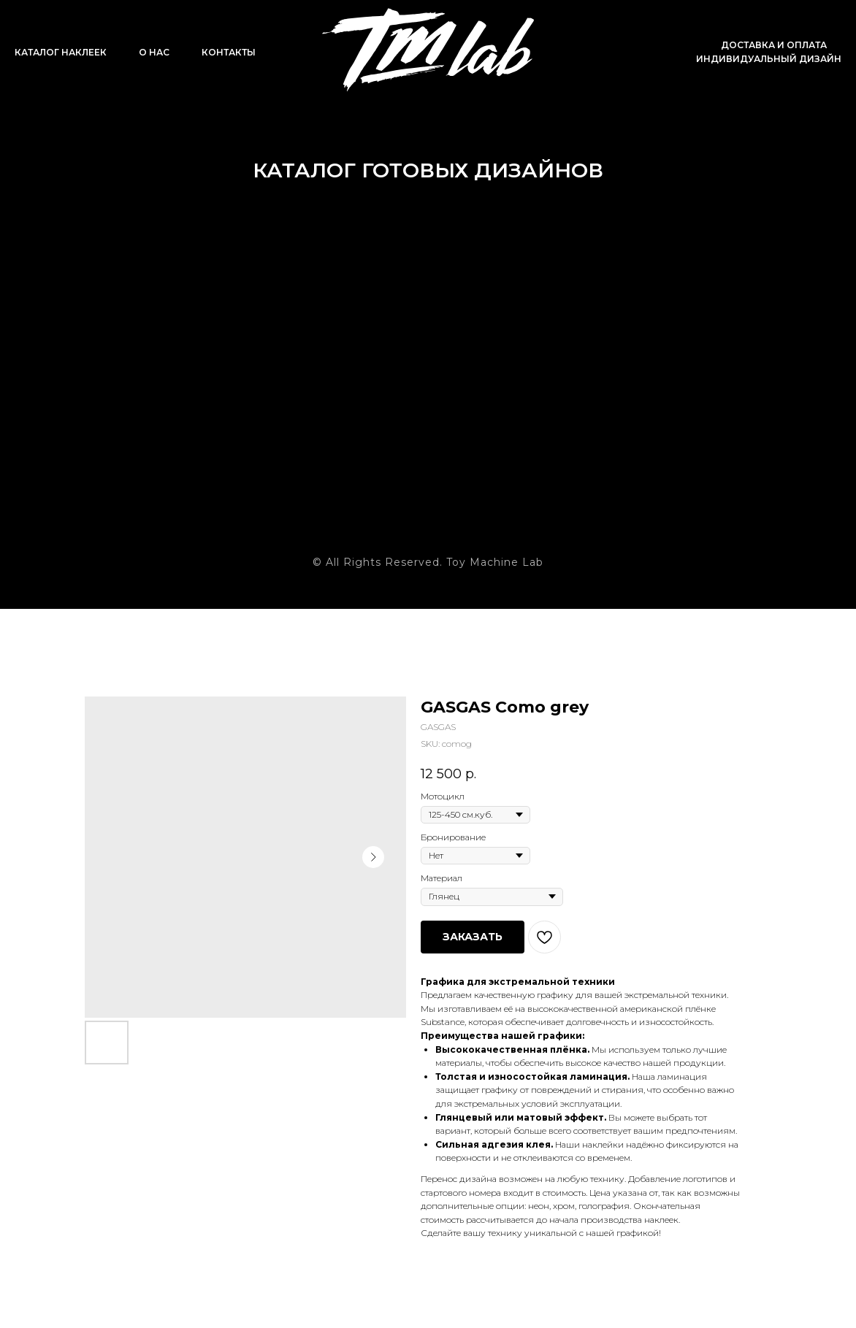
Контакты (229, 52)
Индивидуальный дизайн (768, 58)
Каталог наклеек (61, 52)
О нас (154, 52)
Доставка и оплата (774, 44)
